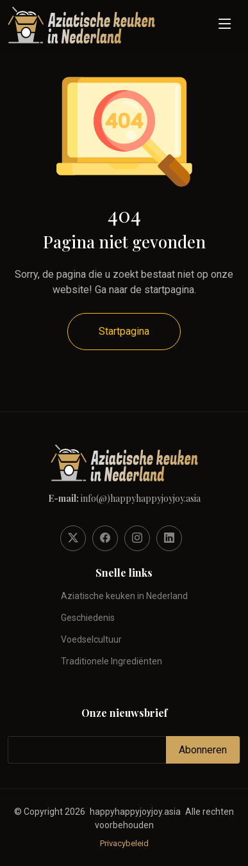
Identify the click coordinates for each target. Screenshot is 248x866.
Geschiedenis (88, 617)
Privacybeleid (124, 843)
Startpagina (124, 331)
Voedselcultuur (91, 639)
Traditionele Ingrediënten (111, 661)
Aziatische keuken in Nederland (124, 595)
